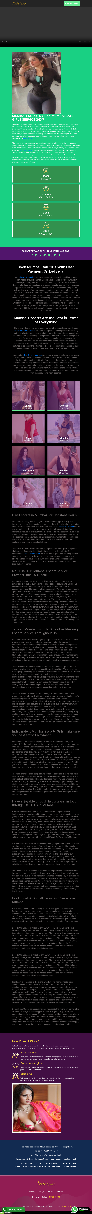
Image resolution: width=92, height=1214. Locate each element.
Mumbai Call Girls (29, 138)
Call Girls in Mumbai (26, 277)
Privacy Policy (67, 1207)
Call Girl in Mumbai (32, 554)
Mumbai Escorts (26, 150)
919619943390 (71, 3)
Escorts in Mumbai (66, 527)
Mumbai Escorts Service (24, 331)
